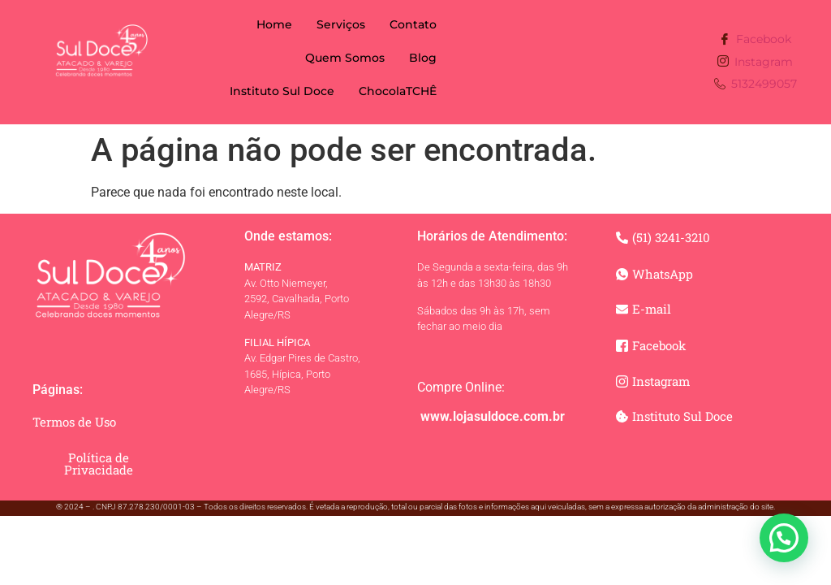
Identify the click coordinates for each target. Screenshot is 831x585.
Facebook (755, 40)
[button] (784, 538)
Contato (413, 24)
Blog (423, 57)
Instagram (755, 62)
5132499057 (755, 85)
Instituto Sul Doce (282, 91)
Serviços (340, 24)
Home (274, 24)
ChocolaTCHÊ (398, 91)
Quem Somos (345, 57)
